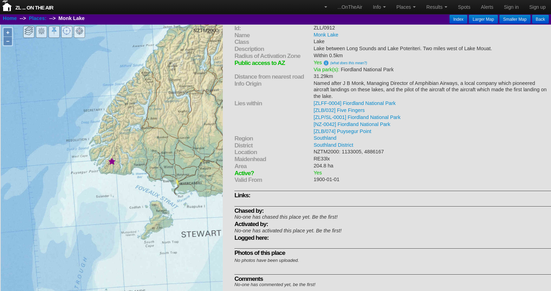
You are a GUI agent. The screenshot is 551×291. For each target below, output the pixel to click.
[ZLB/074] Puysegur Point (342, 131)
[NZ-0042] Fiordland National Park (351, 124)
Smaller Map (515, 19)
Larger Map (483, 19)
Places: (37, 18)
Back (540, 19)
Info (379, 7)
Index (458, 19)
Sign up (537, 7)
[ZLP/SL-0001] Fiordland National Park (356, 117)
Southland (324, 138)
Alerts (487, 7)
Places (406, 7)
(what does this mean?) (348, 63)
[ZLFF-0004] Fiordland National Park (354, 103)
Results (436, 7)
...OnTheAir (350, 7)
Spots (464, 7)
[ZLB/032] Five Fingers (339, 110)
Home (10, 18)
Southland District (333, 145)
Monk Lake (325, 35)
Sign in (511, 7)
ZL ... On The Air (34, 8)
